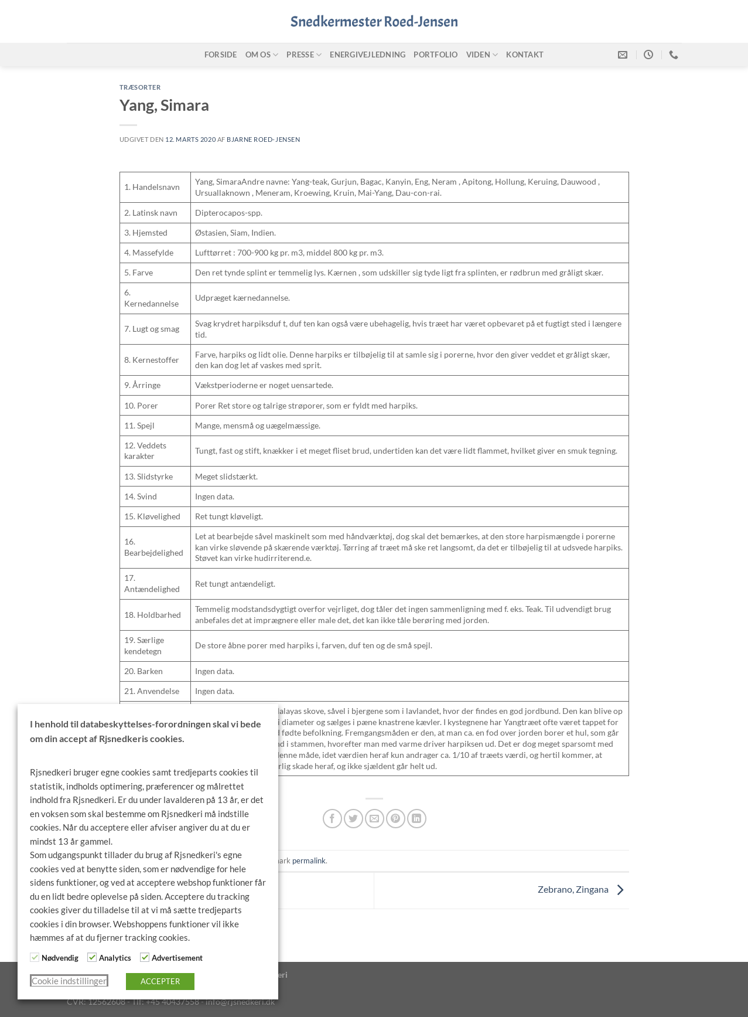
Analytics (115, 957)
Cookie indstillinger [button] (69, 981)
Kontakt (525, 54)
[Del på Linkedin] (416, 818)
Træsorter (140, 87)
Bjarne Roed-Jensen (263, 139)
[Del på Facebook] (332, 818)
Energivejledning (367, 54)
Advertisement (177, 957)
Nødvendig (60, 957)
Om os (262, 54)
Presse (304, 54)
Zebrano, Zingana (583, 888)
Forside (220, 54)
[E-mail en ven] (374, 818)
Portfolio (435, 54)
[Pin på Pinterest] (395, 818)
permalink (309, 860)
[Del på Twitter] (353, 818)
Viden (482, 54)
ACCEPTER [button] (160, 981)
